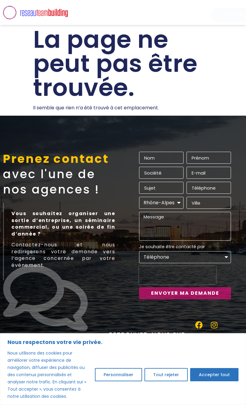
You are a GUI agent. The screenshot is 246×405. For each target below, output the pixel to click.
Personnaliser (118, 375)
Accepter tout (214, 375)
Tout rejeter (166, 375)
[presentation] (177, 275)
